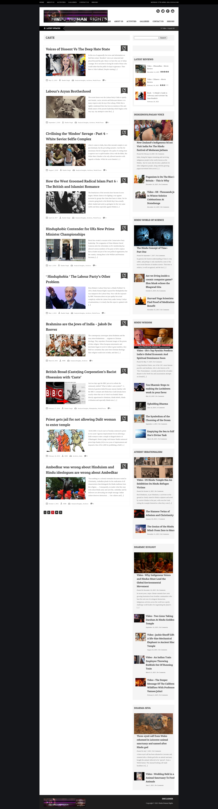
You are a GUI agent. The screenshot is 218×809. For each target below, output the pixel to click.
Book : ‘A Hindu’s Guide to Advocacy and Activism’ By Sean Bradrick (157, 95)
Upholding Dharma (157, 403)
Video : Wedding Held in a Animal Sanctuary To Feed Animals (160, 778)
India (80, 456)
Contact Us (84, 2)
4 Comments (161, 407)
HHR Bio (95, 2)
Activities (61, 2)
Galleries (72, 2)
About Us (50, 2)
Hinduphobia (93, 408)
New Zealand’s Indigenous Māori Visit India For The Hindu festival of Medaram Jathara (155, 146)
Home (41, 2)
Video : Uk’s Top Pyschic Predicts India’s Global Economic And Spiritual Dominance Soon (155, 354)
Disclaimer (167, 798)
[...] (116, 69)
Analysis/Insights (80, 80)
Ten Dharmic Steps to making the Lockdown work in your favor (158, 388)
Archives (89, 80)
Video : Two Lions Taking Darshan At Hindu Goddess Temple (160, 620)
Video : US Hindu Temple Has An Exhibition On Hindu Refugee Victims (154, 483)
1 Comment (161, 519)
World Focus (97, 80)
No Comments (160, 153)
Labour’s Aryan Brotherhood (68, 91)
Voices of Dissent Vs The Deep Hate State (78, 49)
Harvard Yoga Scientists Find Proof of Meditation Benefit (160, 302)
